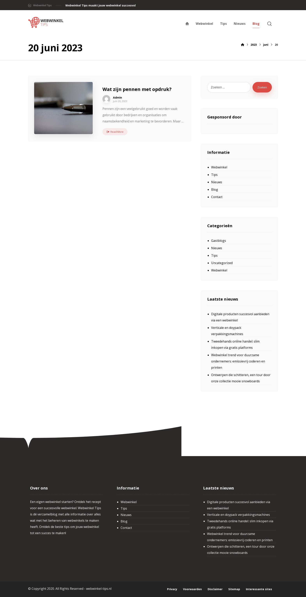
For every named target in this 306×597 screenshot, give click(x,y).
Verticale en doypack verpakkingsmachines (227, 331)
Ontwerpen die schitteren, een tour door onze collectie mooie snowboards (240, 378)
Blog (214, 189)
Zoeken (262, 87)
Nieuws (216, 182)
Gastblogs (218, 240)
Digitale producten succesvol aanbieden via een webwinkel (240, 317)
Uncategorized (222, 263)
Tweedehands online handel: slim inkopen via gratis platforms (235, 344)
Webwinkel (219, 167)
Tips (214, 175)
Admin (117, 97)
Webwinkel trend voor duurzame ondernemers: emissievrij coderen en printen (238, 361)
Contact (216, 197)
